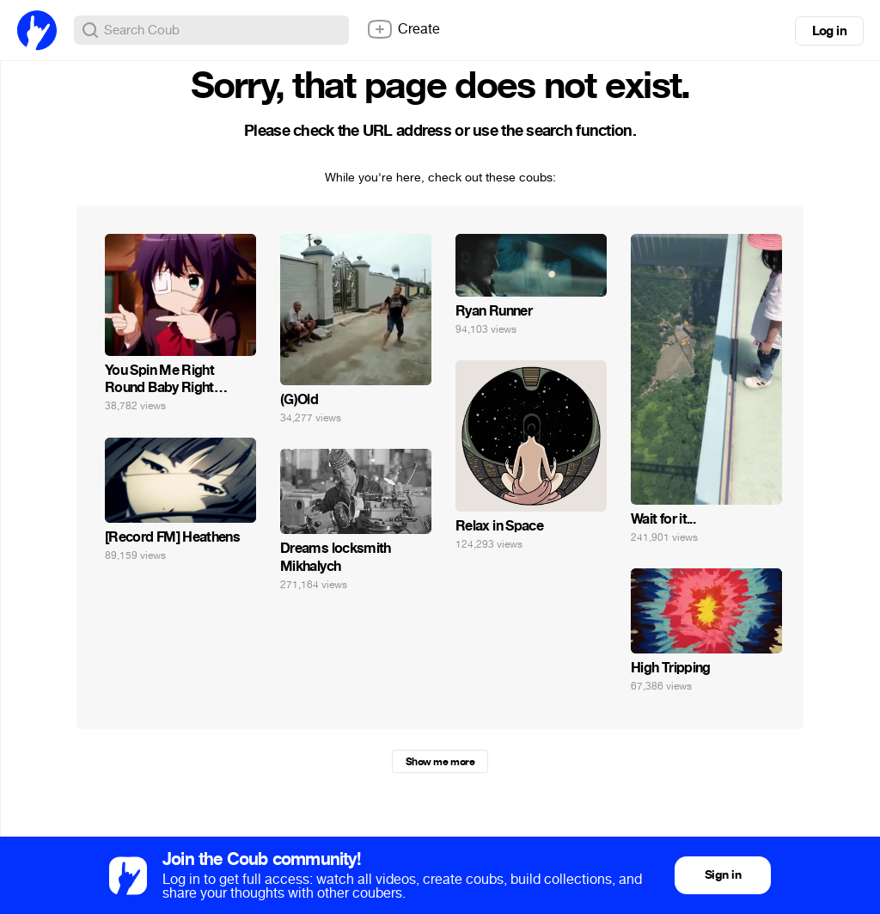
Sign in (723, 875)
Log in (829, 31)
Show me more (440, 762)
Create (403, 29)
